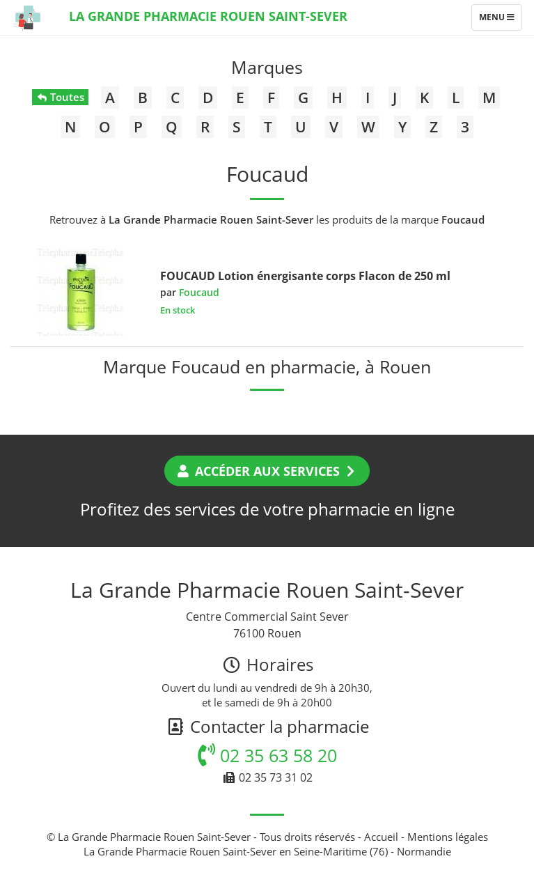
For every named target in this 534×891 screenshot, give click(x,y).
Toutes (60, 97)
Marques (267, 67)
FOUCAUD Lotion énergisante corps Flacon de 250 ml (305, 276)
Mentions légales (447, 837)
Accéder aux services (267, 471)
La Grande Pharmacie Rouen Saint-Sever (208, 16)
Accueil (381, 837)
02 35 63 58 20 (267, 755)
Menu (500, 20)
